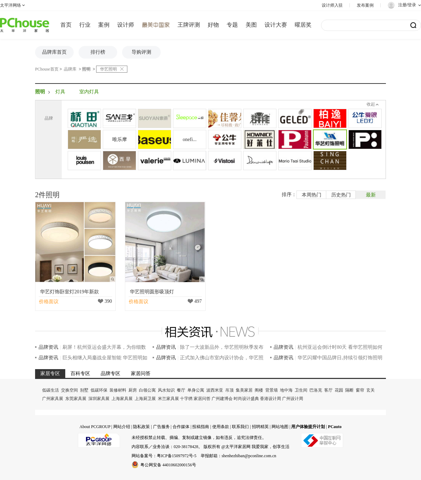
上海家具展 (122, 398)
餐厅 (181, 390)
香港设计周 (270, 398)
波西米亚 (214, 390)
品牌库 (70, 69)
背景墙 (271, 390)
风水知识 (166, 390)
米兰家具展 (168, 398)
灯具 (60, 91)
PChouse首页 (47, 69)
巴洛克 (315, 390)
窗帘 (360, 390)
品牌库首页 (54, 52)
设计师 (125, 25)
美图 (251, 25)
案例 (103, 25)
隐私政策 (141, 426)
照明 (86, 69)
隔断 (349, 390)
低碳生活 (50, 390)
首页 (66, 25)
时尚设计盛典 (246, 398)
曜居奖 (303, 25)
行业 (85, 25)
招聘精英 (260, 426)
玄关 (370, 390)
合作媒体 (181, 426)
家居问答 (202, 398)
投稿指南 (200, 426)
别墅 (84, 390)
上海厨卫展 (145, 398)
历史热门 (341, 195)
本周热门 (311, 195)
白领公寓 (147, 390)
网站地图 (280, 426)
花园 (339, 390)
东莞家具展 (75, 398)
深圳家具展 (98, 398)
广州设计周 (292, 398)
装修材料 (117, 390)
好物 (213, 25)
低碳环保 (99, 390)
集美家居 (244, 390)
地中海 (286, 390)
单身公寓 (195, 390)
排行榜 (98, 52)
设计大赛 (276, 25)
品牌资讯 (48, 347)
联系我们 (240, 426)
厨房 (132, 390)
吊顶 (229, 390)
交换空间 (69, 390)
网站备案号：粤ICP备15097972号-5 (164, 455)
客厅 (328, 390)
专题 (232, 25)
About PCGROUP (94, 426)
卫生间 (301, 390)
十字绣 (186, 398)
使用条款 (220, 426)
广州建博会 (222, 398)
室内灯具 (89, 91)
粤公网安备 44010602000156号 (164, 464)
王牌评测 (189, 25)
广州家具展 (52, 398)
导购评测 (141, 52)
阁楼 (259, 390)
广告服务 (161, 426)
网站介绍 (121, 426)
